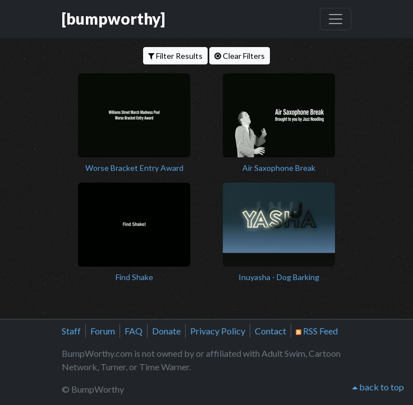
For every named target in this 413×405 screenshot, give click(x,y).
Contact (270, 330)
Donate (166, 330)
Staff (71, 330)
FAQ (134, 330)
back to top (378, 386)
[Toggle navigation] (335, 19)
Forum (102, 330)
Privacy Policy (217, 330)
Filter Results (175, 55)
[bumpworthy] (113, 19)
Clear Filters (239, 55)
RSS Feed (317, 330)
